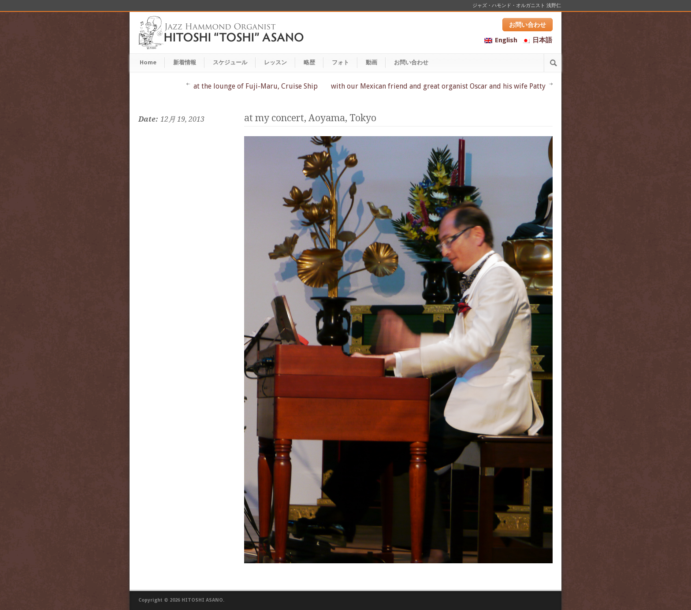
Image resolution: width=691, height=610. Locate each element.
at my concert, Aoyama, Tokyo (310, 117)
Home (148, 62)
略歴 (309, 62)
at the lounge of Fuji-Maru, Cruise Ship (255, 86)
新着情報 (184, 62)
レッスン (275, 62)
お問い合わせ (527, 24)
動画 (371, 62)
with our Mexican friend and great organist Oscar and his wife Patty (438, 86)
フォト (340, 62)
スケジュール (230, 62)
